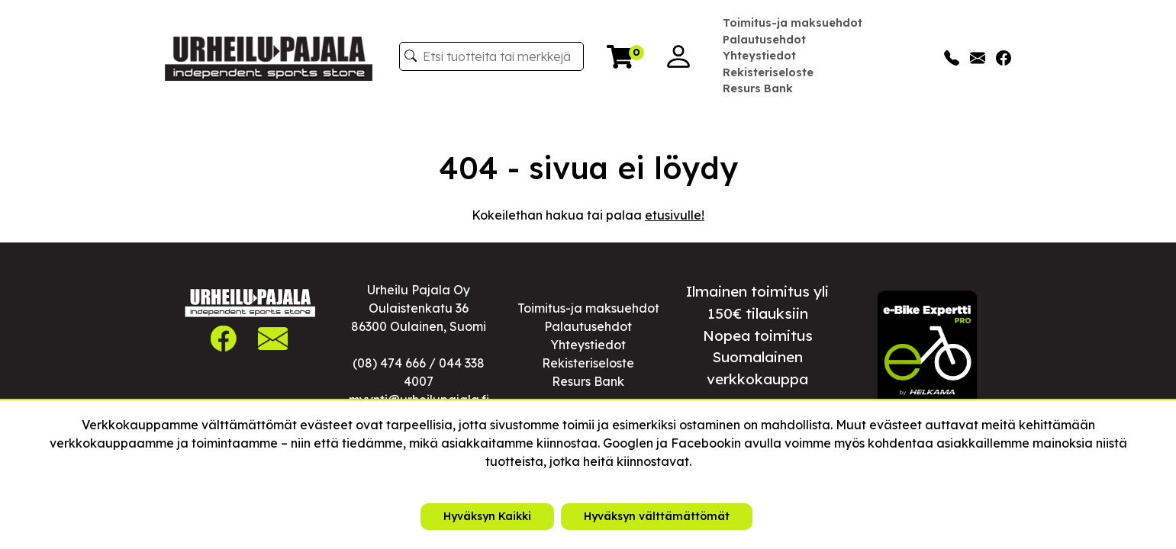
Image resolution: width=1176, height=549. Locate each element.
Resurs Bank (758, 88)
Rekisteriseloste (768, 72)
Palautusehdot (764, 40)
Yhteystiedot (759, 56)
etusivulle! (674, 215)
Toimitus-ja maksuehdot (792, 23)
